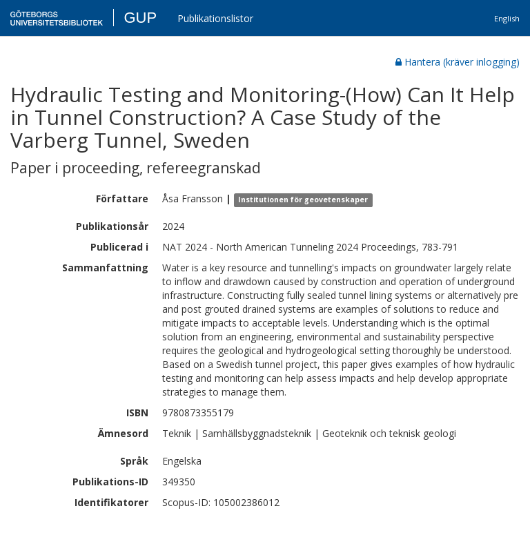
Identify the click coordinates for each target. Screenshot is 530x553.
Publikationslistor (215, 18)
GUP (140, 17)
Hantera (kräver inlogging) (457, 61)
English (507, 18)
